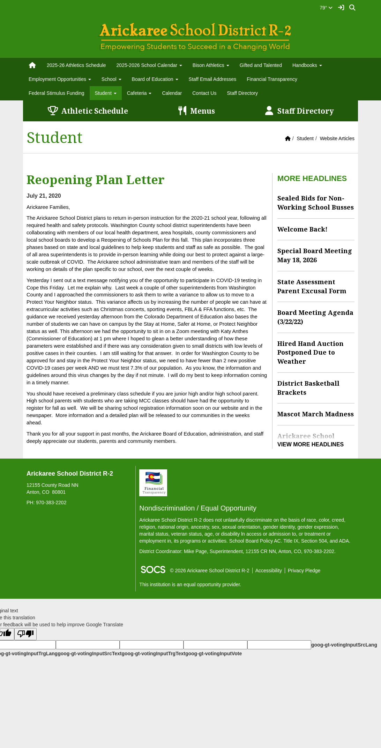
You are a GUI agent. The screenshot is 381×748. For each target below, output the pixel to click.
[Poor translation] (25, 634)
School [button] (111, 79)
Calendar (172, 93)
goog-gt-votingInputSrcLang (344, 645)
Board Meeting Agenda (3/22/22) (315, 317)
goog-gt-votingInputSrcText (89, 653)
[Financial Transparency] (153, 482)
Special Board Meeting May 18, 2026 (314, 255)
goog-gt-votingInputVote (213, 653)
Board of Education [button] (155, 79)
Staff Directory (242, 93)
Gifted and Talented (261, 65)
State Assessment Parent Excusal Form (311, 286)
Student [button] (106, 93)
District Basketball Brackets (308, 387)
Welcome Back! (302, 229)
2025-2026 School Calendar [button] (149, 65)
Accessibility (268, 570)
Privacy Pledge (304, 570)
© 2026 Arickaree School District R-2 (209, 570)
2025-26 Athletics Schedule (76, 65)
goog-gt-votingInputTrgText (153, 653)
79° (326, 7)
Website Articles (337, 138)
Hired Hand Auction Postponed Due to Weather (310, 352)
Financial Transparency (272, 79)
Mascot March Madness (315, 414)
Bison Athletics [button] (211, 65)
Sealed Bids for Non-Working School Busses (315, 202)
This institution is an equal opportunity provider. (190, 584)
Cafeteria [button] (139, 93)
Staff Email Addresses (213, 79)
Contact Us (204, 93)
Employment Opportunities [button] (60, 79)
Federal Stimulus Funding (56, 93)
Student (305, 138)
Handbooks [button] (307, 65)
